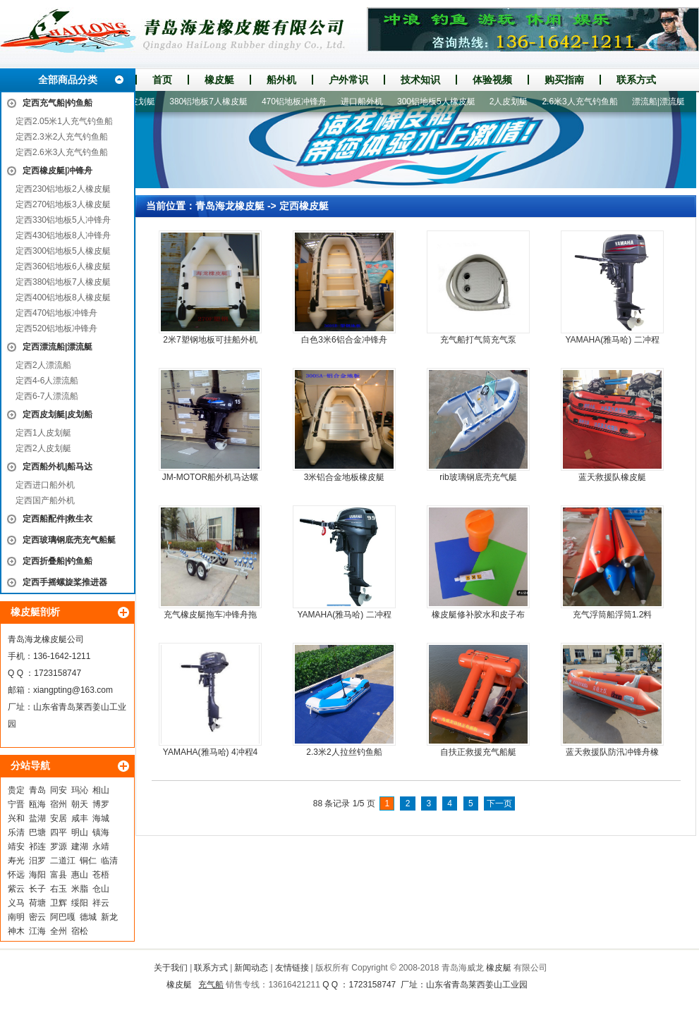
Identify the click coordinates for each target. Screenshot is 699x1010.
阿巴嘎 (62, 917)
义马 (16, 903)
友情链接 (292, 968)
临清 (109, 861)
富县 (58, 875)
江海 (37, 931)
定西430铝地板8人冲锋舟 (63, 235)
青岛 (37, 790)
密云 (37, 917)
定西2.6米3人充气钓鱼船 (62, 152)
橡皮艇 (219, 79)
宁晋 (16, 804)
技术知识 (420, 79)
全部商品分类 (67, 79)
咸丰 (79, 818)
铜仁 (88, 861)
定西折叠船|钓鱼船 (57, 561)
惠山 (79, 875)
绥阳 (79, 903)
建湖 (79, 846)
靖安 (16, 846)
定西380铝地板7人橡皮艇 (63, 282)
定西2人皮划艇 (43, 448)
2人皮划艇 (512, 101)
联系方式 (636, 79)
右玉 (58, 889)
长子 (37, 889)
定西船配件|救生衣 (57, 519)
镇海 (100, 832)
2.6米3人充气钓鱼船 (583, 101)
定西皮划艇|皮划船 (57, 414)
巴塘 (37, 832)
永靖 (100, 846)
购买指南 (564, 79)
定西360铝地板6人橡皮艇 (63, 266)
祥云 (100, 903)
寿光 (16, 861)
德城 (88, 917)
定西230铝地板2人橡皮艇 (63, 189)
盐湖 (37, 818)
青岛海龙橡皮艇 (230, 205)
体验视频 (492, 79)
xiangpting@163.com (73, 690)
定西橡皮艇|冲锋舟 (57, 170)
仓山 (100, 889)
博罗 (100, 804)
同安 (58, 790)
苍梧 (100, 875)
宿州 (58, 804)
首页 (162, 79)
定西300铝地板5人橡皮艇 (63, 251)
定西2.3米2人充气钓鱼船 (62, 137)
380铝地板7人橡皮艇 (212, 101)
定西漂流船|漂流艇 (57, 347)
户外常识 (348, 79)
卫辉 (58, 903)
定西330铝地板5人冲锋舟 (63, 220)
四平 (58, 832)
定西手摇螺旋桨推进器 (65, 582)
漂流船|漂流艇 (662, 101)
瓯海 (37, 804)
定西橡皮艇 (304, 205)
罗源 (58, 846)
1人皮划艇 (140, 101)
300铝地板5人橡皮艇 (440, 101)
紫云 (16, 889)
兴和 (16, 818)
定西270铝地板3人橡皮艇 (63, 204)
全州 (58, 931)
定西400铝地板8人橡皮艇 (63, 297)
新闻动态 (251, 968)
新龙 (109, 917)
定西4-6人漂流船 (47, 381)
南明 (16, 917)
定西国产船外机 (45, 500)
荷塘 (37, 903)
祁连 (37, 846)
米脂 (79, 889)
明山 (79, 832)
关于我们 (171, 968)
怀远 (16, 875)
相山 (100, 790)
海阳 (37, 875)
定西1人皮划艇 (43, 433)
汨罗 (37, 861)
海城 (100, 818)
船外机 (281, 79)
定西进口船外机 (45, 485)
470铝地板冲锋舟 (297, 101)
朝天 (79, 804)
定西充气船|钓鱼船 (57, 103)
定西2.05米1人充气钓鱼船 (64, 121)
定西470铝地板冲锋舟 (56, 313)
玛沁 (79, 790)
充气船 (211, 985)
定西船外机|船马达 (57, 467)
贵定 (16, 790)
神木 (16, 931)
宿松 (79, 931)
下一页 (499, 803)
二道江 (62, 861)
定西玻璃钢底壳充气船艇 (69, 540)
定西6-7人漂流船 (47, 396)
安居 (58, 818)
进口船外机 (365, 101)
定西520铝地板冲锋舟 (56, 328)
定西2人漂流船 (43, 365)
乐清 (16, 832)
